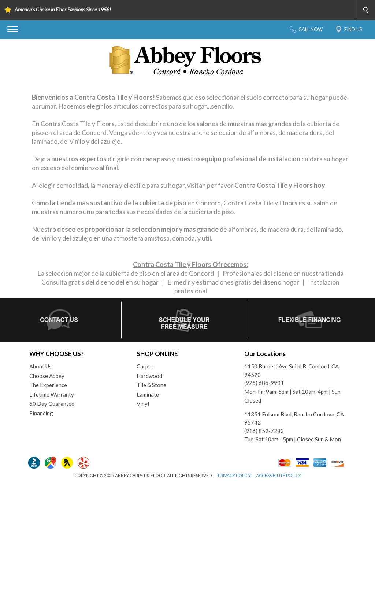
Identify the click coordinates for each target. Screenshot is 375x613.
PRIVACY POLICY (234, 605)
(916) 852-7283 (264, 561)
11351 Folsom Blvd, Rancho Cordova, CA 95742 (294, 548)
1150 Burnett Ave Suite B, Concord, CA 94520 (291, 501)
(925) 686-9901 (264, 513)
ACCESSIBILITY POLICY (278, 605)
